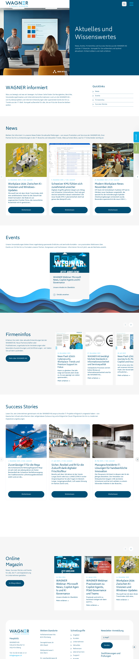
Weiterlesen (26, 210)
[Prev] (125, 324)
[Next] (131, 324)
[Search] (124, 4)
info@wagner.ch (16, 655)
